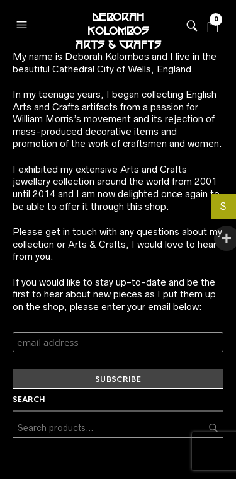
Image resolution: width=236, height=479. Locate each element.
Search (213, 428)
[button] (23, 22)
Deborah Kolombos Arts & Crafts (118, 25)
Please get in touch (55, 231)
